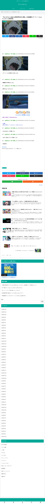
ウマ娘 (2, 449)
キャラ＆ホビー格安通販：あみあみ (22, 114)
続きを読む (4, 146)
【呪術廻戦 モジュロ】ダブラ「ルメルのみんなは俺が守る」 (13, 295)
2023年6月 (3, 388)
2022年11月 (3, 407)
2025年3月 (3, 333)
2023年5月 (3, 391)
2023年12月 (3, 373)
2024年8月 (3, 351)
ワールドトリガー (5, 463)
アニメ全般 (4, 167)
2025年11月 (3, 312)
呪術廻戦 (3, 468)
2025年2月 (3, 335)
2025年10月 (3, 314)
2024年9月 (3, 349)
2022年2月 (3, 431)
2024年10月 (3, 346)
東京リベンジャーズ (5, 471)
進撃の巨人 (3, 473)
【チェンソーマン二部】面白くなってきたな (10, 290)
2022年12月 (3, 404)
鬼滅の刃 (3, 476)
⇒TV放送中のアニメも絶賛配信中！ (8, 277)
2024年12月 (3, 341)
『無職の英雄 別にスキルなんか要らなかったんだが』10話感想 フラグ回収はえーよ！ (19, 285)
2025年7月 (3, 322)
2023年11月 (3, 375)
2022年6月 (3, 420)
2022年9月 (3, 412)
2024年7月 (3, 354)
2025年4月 (3, 330)
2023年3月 (3, 396)
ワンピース (3, 460)
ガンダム (3, 452)
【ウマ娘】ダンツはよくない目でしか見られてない (12, 287)
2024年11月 (3, 343)
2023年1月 (3, 402)
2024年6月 (3, 357)
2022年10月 (3, 410)
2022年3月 (3, 428)
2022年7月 (3, 418)
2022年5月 (3, 423)
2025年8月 (3, 320)
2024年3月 (3, 365)
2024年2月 (3, 367)
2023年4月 (3, 394)
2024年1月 (3, 370)
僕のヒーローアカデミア (6, 465)
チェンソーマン (4, 457)
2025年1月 (3, 338)
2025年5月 (3, 327)
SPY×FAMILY (4, 444)
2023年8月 (3, 383)
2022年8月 (3, 415)
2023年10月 (3, 378)
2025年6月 (3, 325)
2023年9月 (3, 380)
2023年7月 (3, 386)
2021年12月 (3, 436)
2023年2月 (3, 399)
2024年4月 (3, 362)
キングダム (3, 455)
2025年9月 (3, 317)
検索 (2, 299)
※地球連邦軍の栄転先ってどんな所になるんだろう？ (12, 293)
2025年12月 (3, 309)
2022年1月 (3, 433)
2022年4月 (3, 425)
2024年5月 (3, 359)
